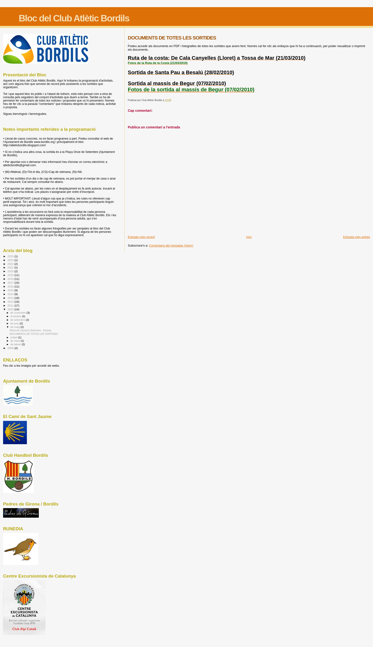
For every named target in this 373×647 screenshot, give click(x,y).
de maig (15, 327)
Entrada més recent (141, 237)
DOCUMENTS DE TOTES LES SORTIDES (34, 333)
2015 (10, 290)
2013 (10, 297)
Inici (249, 237)
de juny (15, 323)
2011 (10, 305)
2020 (10, 271)
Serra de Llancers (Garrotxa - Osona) (30, 330)
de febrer (16, 344)
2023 (10, 260)
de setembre (18, 319)
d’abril (14, 337)
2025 (10, 256)
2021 (10, 267)
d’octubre (16, 316)
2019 (10, 275)
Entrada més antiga (356, 237)
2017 (10, 282)
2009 (10, 348)
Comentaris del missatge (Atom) (171, 245)
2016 (10, 286)
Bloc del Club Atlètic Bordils (74, 18)
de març (15, 340)
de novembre (18, 312)
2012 (10, 301)
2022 (10, 263)
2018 (10, 278)
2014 (10, 294)
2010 (10, 309)
